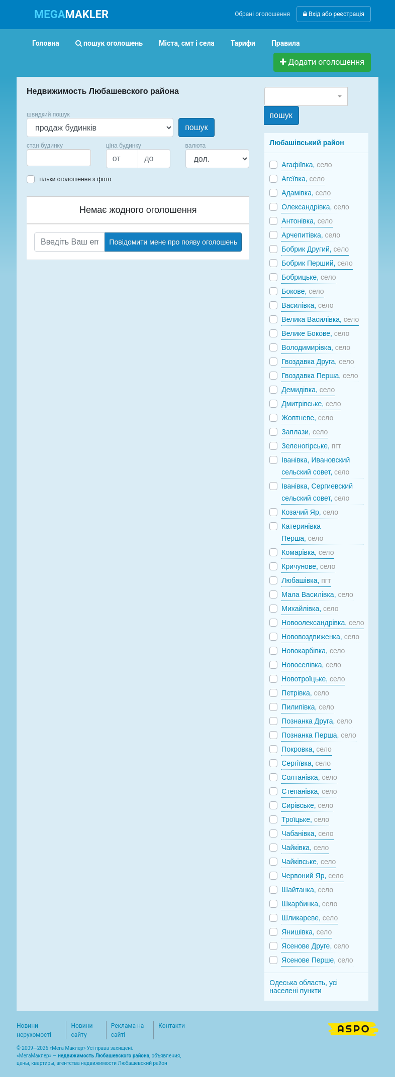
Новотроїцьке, (313, 679)
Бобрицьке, (308, 277)
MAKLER (71, 14)
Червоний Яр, (312, 876)
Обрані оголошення (262, 14)
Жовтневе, (307, 418)
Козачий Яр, (309, 512)
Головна (45, 43)
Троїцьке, (305, 819)
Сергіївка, (306, 763)
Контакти (171, 1025)
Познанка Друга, (316, 721)
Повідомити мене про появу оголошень (173, 242)
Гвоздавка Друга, (317, 361)
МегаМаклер (34, 1055)
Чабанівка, (307, 833)
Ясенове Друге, (315, 946)
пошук (196, 127)
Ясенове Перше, (317, 960)
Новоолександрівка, (322, 623)
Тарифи (243, 43)
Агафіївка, (306, 165)
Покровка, (306, 749)
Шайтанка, (307, 890)
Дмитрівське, (311, 404)
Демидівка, (308, 390)
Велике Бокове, (315, 333)
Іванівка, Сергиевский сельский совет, (317, 492)
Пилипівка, (307, 707)
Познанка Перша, (318, 735)
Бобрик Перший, (316, 263)
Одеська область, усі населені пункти (303, 987)
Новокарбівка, (313, 651)
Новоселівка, (311, 665)
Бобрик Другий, (315, 249)
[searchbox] (44, 158)
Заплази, (304, 432)
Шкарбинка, (309, 904)
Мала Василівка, (317, 594)
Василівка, (307, 305)
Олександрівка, (315, 207)
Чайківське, (308, 862)
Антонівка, (307, 221)
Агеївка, (303, 179)
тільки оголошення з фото (75, 179)
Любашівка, (306, 580)
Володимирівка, (315, 347)
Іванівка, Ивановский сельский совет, (315, 466)
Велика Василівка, (320, 319)
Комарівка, (307, 552)
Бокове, (302, 291)
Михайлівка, (309, 609)
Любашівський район (306, 143)
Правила (285, 43)
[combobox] (59, 157)
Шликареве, (309, 918)
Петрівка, (305, 693)
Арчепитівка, (310, 235)
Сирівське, (307, 805)
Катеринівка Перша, (302, 532)
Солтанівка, (309, 777)
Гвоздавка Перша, (319, 376)
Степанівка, (309, 791)
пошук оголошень (109, 43)
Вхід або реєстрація (333, 14)
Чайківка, (305, 848)
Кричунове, (308, 566)
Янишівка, (306, 932)
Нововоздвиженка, (320, 637)
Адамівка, (306, 193)
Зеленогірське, (311, 446)
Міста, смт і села (187, 43)
